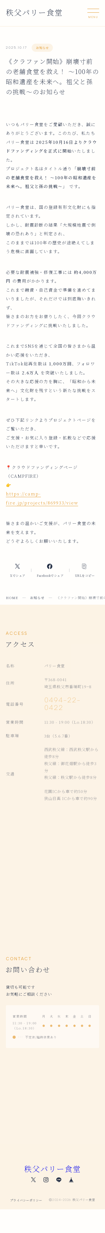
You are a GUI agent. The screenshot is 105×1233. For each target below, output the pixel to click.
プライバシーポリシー (26, 1200)
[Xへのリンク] (18, 570)
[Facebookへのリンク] (50, 570)
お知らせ (42, 47)
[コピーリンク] (85, 570)
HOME (12, 597)
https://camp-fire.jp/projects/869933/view (42, 498)
